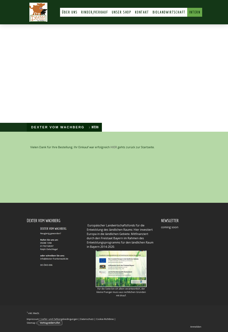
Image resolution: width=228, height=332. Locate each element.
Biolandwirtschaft (169, 12)
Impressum (33, 319)
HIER (113, 147)
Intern (194, 12)
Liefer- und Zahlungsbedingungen (59, 319)
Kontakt (142, 12)
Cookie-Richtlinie (105, 319)
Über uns (69, 12)
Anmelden (195, 326)
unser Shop (121, 12)
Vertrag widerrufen (50, 322)
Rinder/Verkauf (94, 12)
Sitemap (31, 322)
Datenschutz (87, 319)
